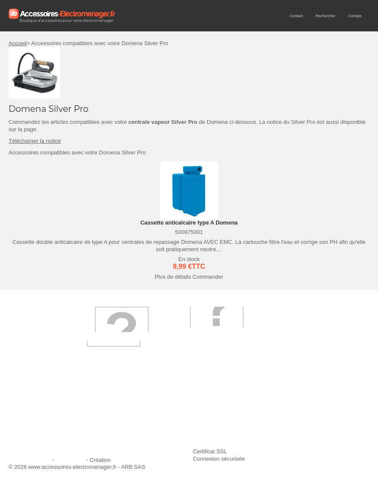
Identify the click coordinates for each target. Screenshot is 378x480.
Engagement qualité (39, 424)
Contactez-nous (33, 435)
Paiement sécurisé (160, 412)
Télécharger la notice (35, 141)
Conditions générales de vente (174, 424)
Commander (207, 277)
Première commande (40, 412)
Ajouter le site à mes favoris (294, 401)
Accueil (18, 43)
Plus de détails (173, 277)
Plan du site (70, 460)
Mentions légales (30, 460)
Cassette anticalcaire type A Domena (189, 222)
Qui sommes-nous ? (39, 401)
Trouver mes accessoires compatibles (183, 435)
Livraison (148, 401)
